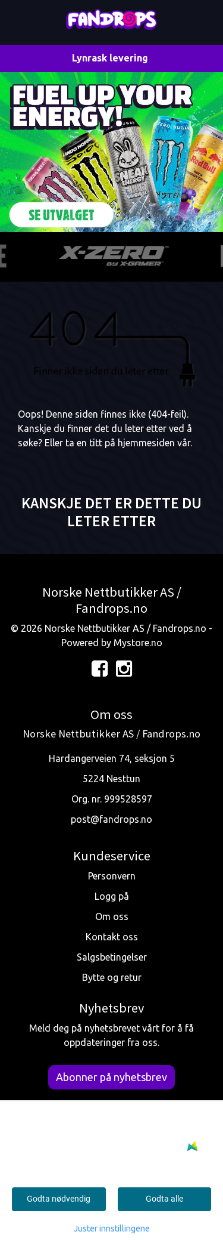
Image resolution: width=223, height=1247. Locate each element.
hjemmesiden (146, 442)
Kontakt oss (112, 936)
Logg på (112, 896)
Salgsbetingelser (112, 957)
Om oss (111, 916)
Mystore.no (138, 642)
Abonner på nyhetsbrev (111, 1077)
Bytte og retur (112, 977)
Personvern (112, 876)
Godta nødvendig (58, 1198)
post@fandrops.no (111, 819)
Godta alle (164, 1198)
